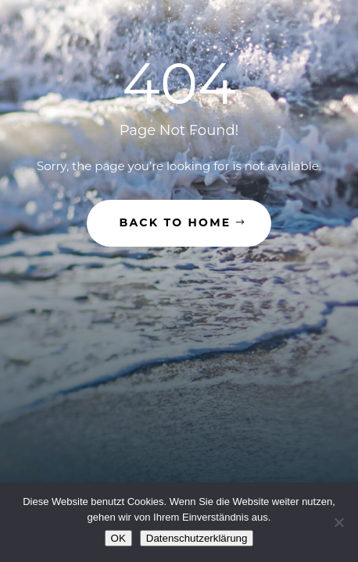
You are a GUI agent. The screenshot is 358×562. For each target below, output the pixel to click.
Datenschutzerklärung (197, 538)
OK (118, 538)
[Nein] (338, 522)
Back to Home (175, 222)
